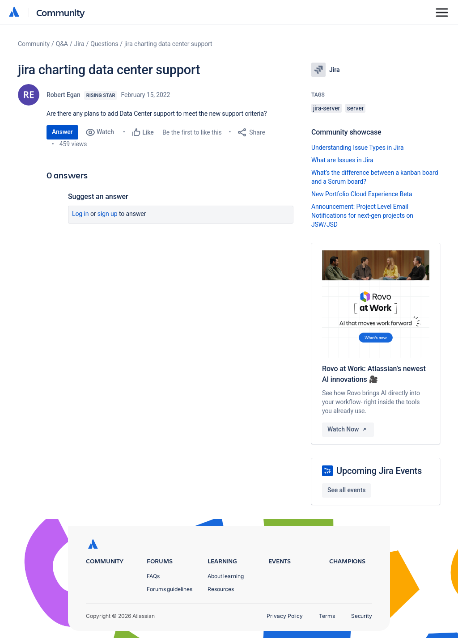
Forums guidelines (169, 589)
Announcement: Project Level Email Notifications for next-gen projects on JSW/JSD (362, 215)
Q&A (62, 43)
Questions (104, 43)
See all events (346, 490)
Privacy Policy (285, 616)
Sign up (108, 213)
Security (361, 616)
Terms (327, 616)
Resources (221, 589)
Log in (80, 213)
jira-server (326, 108)
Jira (79, 43)
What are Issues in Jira (342, 160)
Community (60, 12)
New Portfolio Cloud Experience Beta (361, 194)
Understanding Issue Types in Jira (357, 147)
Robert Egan (64, 94)
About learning (226, 576)
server (355, 108)
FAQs (153, 576)
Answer (62, 131)
